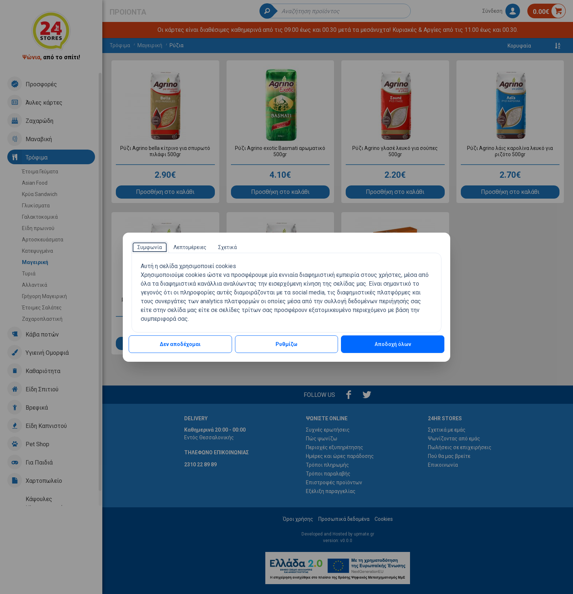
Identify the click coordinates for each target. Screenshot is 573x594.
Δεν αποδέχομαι (180, 344)
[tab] (150, 247)
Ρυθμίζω (286, 344)
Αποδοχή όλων (393, 344)
